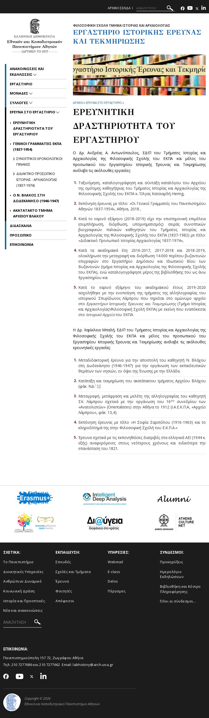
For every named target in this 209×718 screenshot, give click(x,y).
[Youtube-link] (190, 8)
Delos (113, 581)
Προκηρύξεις (171, 561)
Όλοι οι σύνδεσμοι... (178, 601)
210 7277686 (21, 664)
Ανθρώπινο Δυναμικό (22, 581)
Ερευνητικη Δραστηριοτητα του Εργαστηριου (33, 128)
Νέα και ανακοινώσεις (22, 610)
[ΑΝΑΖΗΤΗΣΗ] (155, 8)
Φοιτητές (64, 591)
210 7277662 (49, 664)
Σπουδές (63, 561)
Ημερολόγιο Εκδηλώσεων (171, 574)
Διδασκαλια (21, 225)
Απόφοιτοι (65, 600)
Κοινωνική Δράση (19, 591)
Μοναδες (19, 93)
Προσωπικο (21, 235)
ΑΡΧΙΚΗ (78, 103)
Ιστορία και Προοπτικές (24, 600)
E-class (114, 571)
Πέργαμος (116, 591)
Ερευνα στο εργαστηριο (104, 103)
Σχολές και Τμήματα (73, 571)
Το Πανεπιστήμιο (18, 561)
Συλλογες (19, 102)
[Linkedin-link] (203, 8)
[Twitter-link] (197, 8)
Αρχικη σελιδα (119, 8)
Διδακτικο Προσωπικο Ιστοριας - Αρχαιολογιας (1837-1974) (36, 179)
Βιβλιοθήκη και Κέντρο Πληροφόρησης (180, 589)
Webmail (115, 561)
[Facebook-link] (183, 8)
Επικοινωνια (21, 244)
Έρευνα (62, 581)
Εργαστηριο (21, 83)
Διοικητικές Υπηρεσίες (23, 571)
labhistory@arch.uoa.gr (93, 664)
